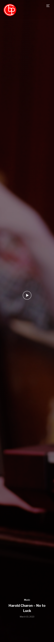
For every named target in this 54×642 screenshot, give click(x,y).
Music (27, 600)
